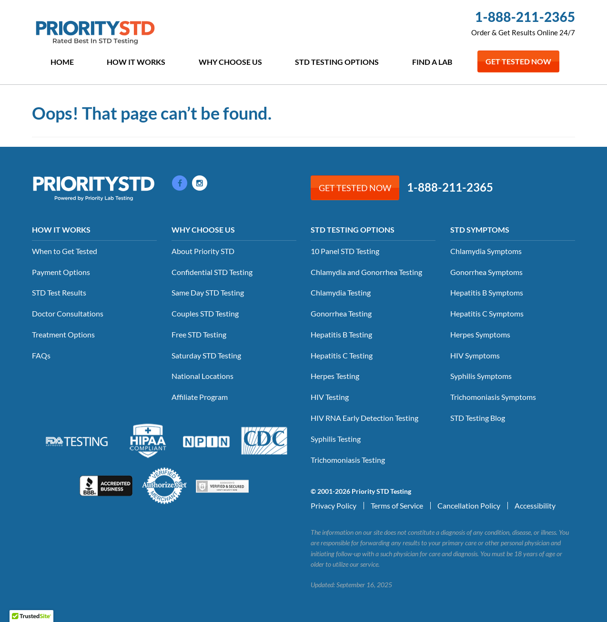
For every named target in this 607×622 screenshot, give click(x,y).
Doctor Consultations (67, 313)
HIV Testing (330, 396)
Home (62, 61)
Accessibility (535, 505)
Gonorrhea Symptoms (486, 271)
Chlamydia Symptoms (486, 250)
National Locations (202, 375)
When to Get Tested (64, 250)
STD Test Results (59, 292)
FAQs (41, 355)
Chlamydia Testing (341, 292)
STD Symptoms (479, 229)
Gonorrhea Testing (341, 313)
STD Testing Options (337, 61)
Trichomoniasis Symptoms (493, 396)
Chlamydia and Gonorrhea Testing (366, 271)
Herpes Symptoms (480, 334)
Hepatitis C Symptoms (487, 313)
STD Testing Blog (477, 417)
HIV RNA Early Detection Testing (364, 417)
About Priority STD (203, 250)
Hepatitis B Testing (341, 334)
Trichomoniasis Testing (348, 459)
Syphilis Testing (336, 438)
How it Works (136, 61)
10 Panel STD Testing (345, 250)
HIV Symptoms (475, 355)
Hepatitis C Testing (342, 355)
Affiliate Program (200, 396)
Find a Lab (432, 61)
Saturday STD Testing (206, 355)
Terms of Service (397, 505)
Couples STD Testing (205, 313)
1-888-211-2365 (525, 17)
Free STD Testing (199, 334)
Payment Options (61, 271)
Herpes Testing (335, 375)
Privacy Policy (333, 505)
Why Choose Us (230, 61)
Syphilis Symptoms (481, 375)
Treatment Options (63, 334)
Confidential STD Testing (212, 271)
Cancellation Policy (468, 505)
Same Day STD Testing (208, 292)
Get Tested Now (518, 61)
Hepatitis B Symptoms (486, 292)
